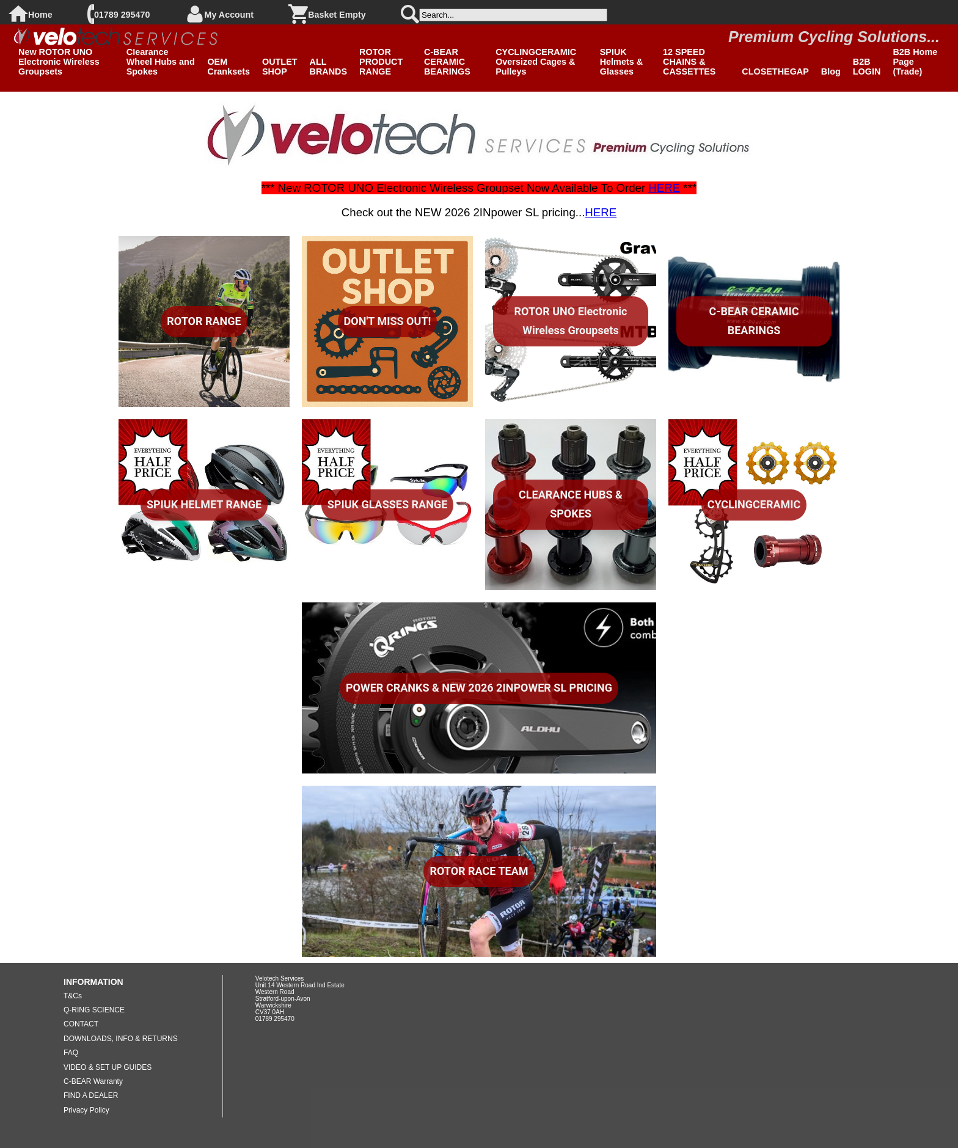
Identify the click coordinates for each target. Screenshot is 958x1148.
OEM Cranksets (228, 66)
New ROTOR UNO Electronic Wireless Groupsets (59, 61)
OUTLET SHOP (280, 66)
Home (40, 15)
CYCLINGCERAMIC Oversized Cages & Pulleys (535, 61)
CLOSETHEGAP (775, 71)
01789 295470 (122, 15)
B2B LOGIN (867, 66)
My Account (229, 15)
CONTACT (81, 1024)
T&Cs (73, 996)
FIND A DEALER (91, 1095)
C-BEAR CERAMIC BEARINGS (447, 61)
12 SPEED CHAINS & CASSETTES (689, 61)
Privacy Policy (86, 1110)
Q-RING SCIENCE (94, 1010)
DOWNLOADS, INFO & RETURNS (121, 1038)
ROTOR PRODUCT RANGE (381, 61)
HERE (664, 187)
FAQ (71, 1052)
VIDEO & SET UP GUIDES (108, 1067)
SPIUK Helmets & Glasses (621, 61)
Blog (831, 71)
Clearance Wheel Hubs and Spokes (160, 61)
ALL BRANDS (329, 66)
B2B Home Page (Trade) (915, 61)
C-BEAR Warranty (93, 1081)
